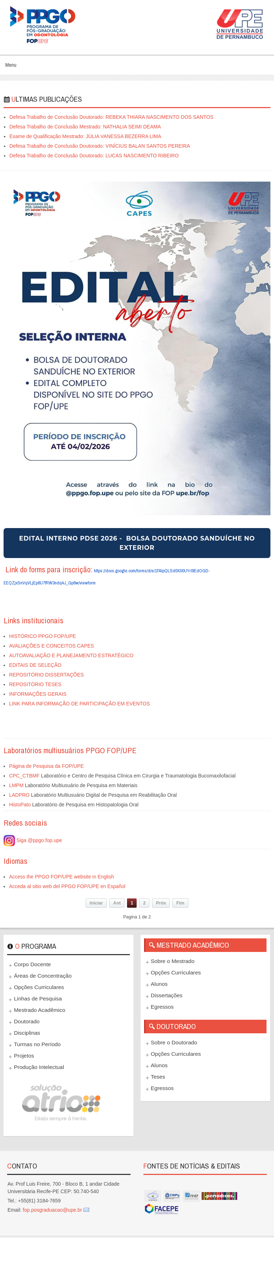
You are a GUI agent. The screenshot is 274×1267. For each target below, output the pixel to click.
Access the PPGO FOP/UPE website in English (61, 877)
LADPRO (19, 795)
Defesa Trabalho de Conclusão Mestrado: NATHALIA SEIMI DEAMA (85, 127)
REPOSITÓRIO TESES (35, 684)
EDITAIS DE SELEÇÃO (35, 665)
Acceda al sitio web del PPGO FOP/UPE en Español (67, 886)
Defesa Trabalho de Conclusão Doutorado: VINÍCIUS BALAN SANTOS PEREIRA (99, 146)
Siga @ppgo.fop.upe (33, 840)
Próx (161, 903)
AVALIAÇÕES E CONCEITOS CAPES (51, 646)
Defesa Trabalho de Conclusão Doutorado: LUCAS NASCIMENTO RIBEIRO (93, 155)
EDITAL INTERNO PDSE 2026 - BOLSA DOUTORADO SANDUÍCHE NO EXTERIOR (137, 542)
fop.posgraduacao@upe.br (52, 1210)
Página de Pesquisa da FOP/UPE (46, 766)
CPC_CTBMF (24, 776)
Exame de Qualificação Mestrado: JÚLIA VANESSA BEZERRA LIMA (85, 136)
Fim (180, 903)
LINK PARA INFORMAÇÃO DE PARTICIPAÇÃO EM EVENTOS (79, 703)
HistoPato (20, 804)
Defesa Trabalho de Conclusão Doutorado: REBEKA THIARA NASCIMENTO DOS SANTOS (111, 117)
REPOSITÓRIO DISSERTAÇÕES (46, 675)
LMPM (16, 785)
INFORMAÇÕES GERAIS (37, 694)
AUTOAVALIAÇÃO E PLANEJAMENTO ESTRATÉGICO (71, 655)
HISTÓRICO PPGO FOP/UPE (42, 636)
